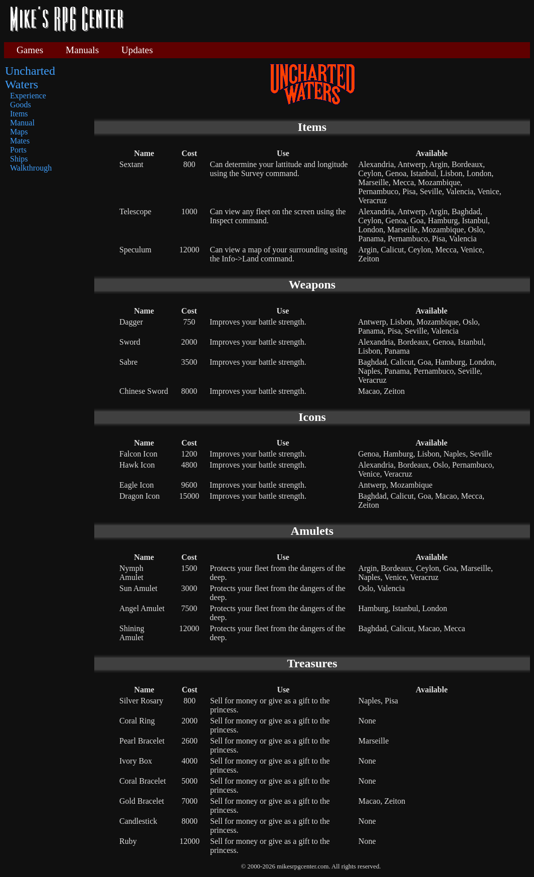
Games (30, 50)
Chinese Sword (143, 391)
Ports (18, 149)
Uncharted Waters (30, 77)
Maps (19, 131)
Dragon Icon (139, 496)
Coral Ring (137, 720)
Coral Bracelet (142, 781)
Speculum (135, 249)
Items (19, 113)
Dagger (131, 322)
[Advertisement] (330, 20)
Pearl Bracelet (141, 741)
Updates (137, 50)
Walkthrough (31, 168)
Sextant (131, 164)
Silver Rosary (141, 700)
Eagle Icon (136, 485)
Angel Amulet (141, 608)
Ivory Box (135, 761)
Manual (22, 122)
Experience (28, 95)
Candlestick (138, 821)
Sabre (128, 362)
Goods (20, 104)
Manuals (82, 50)
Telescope (135, 211)
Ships (19, 159)
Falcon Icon (138, 454)
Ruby (128, 841)
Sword (129, 342)
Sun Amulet (138, 588)
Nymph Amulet (131, 572)
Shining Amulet (131, 633)
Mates (20, 140)
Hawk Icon (137, 465)
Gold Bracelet (141, 801)
